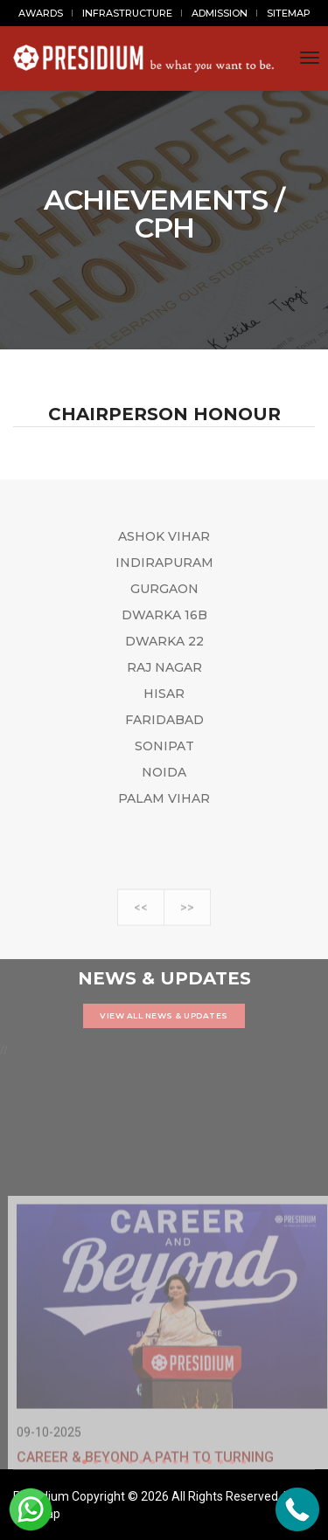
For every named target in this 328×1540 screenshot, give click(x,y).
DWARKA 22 (164, 641)
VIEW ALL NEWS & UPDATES (164, 1015)
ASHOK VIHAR (164, 536)
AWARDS (40, 13)
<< (141, 922)
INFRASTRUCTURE (127, 13)
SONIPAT (164, 746)
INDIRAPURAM (164, 562)
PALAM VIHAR (164, 798)
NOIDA (164, 772)
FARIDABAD (164, 720)
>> (187, 922)
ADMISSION (220, 13)
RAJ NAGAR (164, 667)
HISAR (164, 693)
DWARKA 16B (164, 615)
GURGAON (164, 589)
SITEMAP (289, 13)
